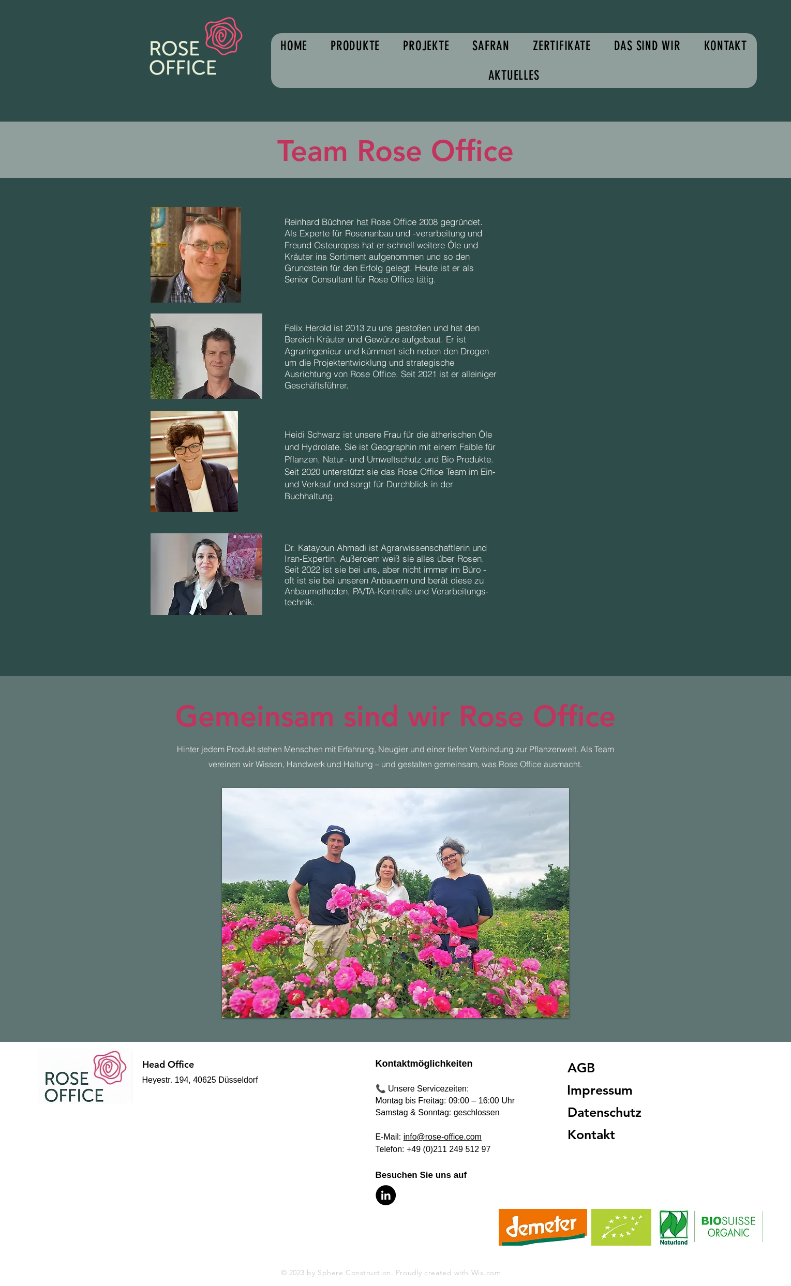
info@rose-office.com (443, 1136)
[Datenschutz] (608, 1112)
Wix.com (486, 1272)
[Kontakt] (608, 1135)
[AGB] (608, 1068)
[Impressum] (607, 1090)
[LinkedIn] (386, 1195)
